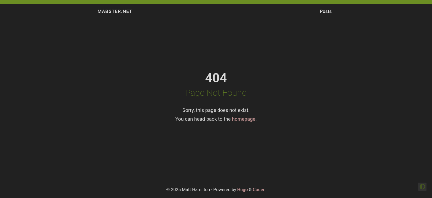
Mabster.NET (115, 11)
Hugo (242, 189)
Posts (326, 11)
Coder (258, 189)
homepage (243, 119)
